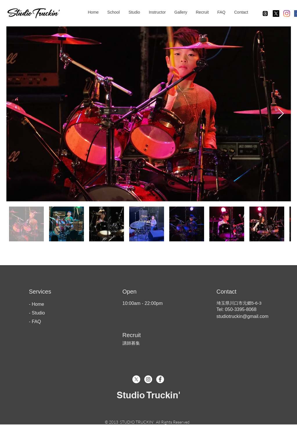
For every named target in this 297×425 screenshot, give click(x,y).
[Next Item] (281, 114)
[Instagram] (286, 13)
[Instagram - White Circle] (148, 379)
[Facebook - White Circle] (160, 379)
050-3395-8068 (240, 309)
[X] (276, 13)
